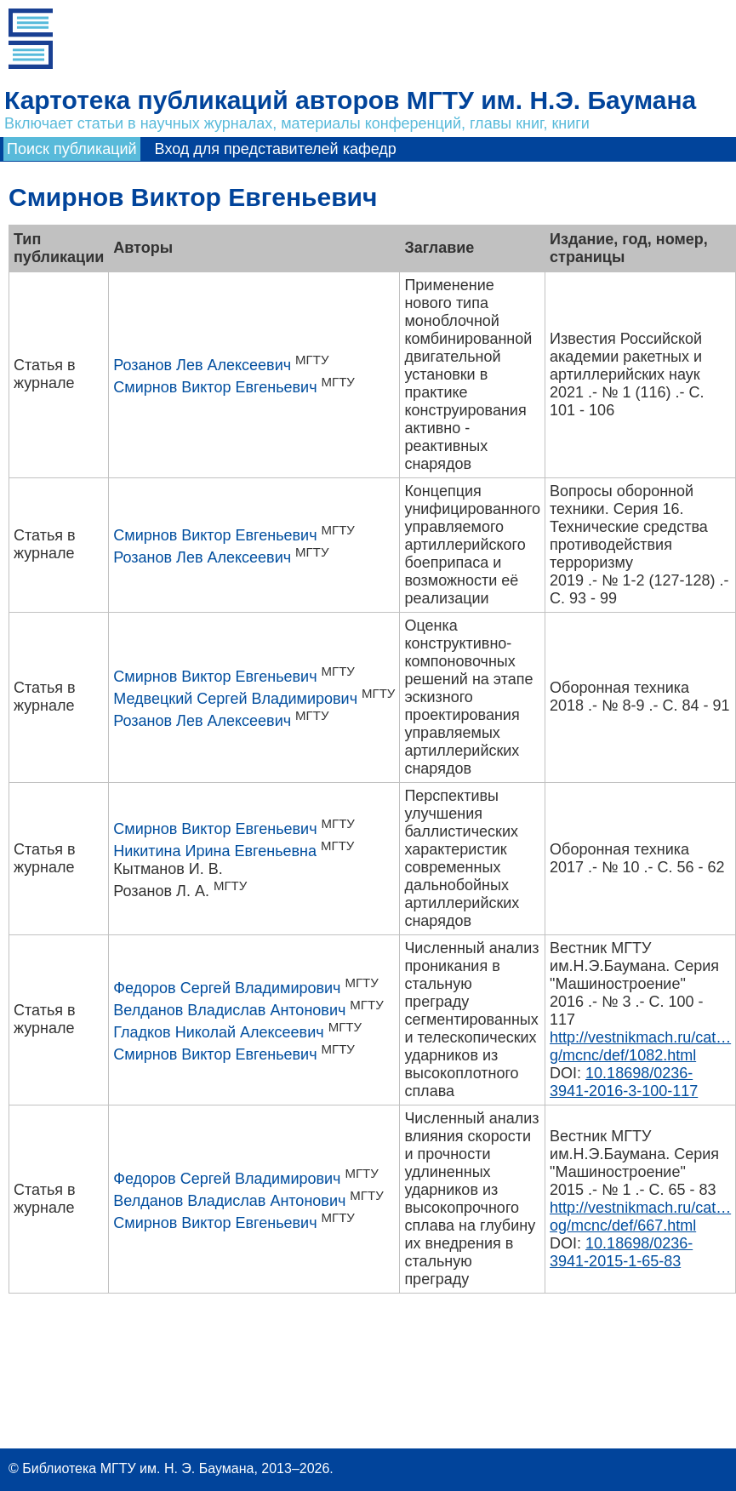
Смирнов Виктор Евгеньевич (215, 387)
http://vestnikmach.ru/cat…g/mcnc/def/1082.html (640, 1046)
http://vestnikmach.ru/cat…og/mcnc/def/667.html (640, 1216)
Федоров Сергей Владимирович (226, 988)
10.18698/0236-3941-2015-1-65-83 (621, 1252)
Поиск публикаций (72, 148)
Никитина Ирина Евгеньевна (215, 851)
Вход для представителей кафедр (276, 148)
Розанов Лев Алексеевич (202, 365)
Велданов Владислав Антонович (229, 1010)
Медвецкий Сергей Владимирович (235, 698)
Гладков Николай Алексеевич (218, 1032)
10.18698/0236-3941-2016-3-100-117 (624, 1082)
